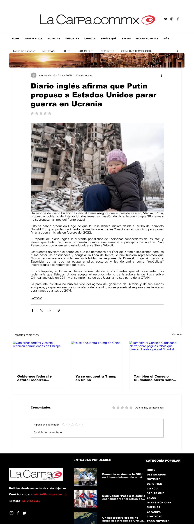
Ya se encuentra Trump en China (95, 378)
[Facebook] (17, 513)
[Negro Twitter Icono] (166, 19)
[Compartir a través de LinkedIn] (50, 310)
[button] (177, 50)
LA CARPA (154, 511)
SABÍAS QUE (85, 50)
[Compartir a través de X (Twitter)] (41, 310)
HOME (151, 469)
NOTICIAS (48, 50)
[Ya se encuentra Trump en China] (97, 355)
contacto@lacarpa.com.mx (49, 494)
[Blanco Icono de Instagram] (11, 513)
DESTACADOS (156, 474)
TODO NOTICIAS (158, 521)
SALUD (66, 50)
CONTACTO (155, 516)
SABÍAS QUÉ (155, 493)
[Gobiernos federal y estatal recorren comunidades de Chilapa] (39, 355)
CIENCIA (152, 488)
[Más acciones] (161, 75)
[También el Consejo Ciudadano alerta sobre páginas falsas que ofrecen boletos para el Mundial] (155, 355)
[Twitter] (24, 513)
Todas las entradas (24, 50)
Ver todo (177, 334)
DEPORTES (107, 50)
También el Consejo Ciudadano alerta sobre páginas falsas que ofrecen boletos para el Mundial (154, 378)
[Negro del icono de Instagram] (172, 19)
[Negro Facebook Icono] (178, 19)
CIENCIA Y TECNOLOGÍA (136, 50)
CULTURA (153, 507)
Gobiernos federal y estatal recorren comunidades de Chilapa (34, 378)
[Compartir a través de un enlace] (59, 310)
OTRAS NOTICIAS (159, 502)
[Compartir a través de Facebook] (32, 310)
